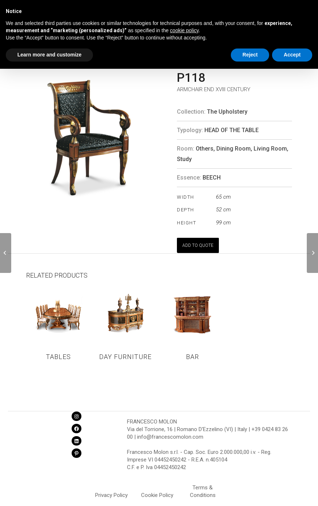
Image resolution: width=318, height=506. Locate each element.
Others (204, 148)
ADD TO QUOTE (197, 245)
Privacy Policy (111, 495)
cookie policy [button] (184, 30)
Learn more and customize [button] (49, 55)
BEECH (212, 177)
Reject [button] (250, 55)
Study (184, 159)
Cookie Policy (157, 495)
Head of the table (231, 130)
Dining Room (233, 148)
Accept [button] (292, 55)
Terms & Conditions (203, 488)
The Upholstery (227, 111)
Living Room (270, 148)
